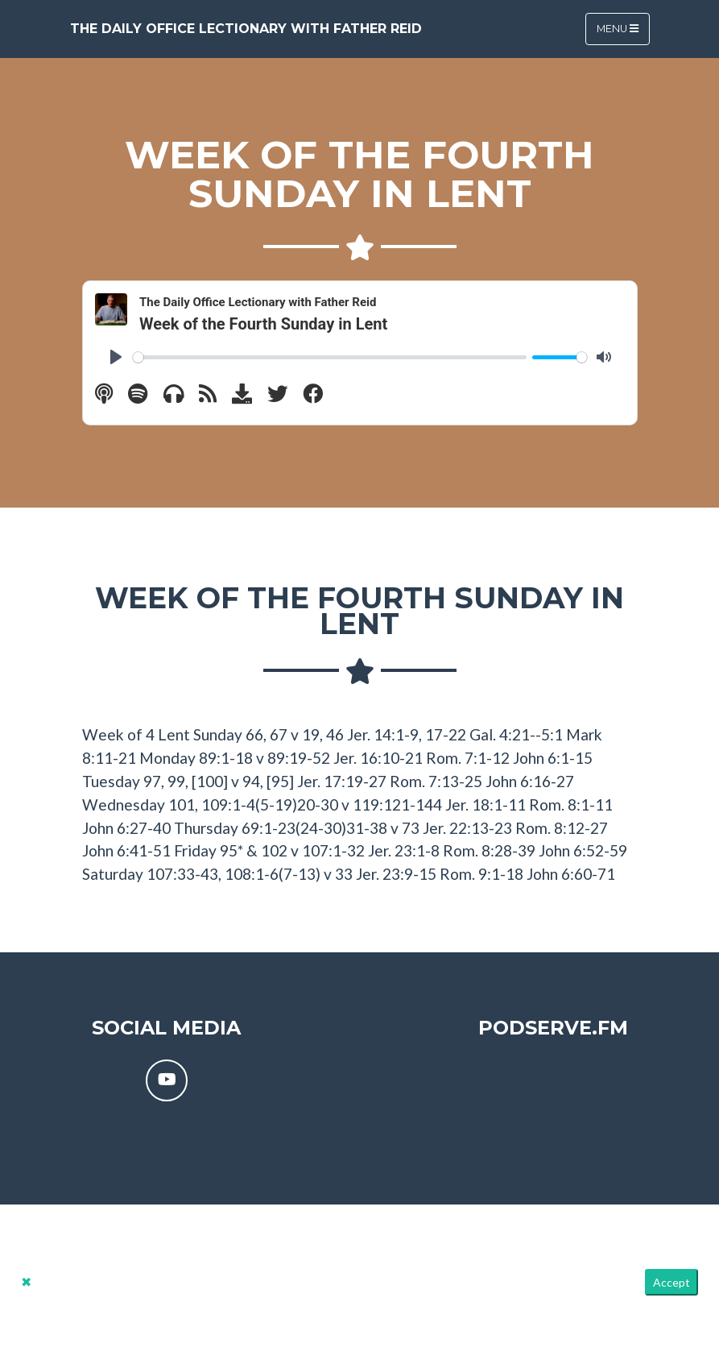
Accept (671, 1282)
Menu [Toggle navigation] (617, 29)
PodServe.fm (553, 1027)
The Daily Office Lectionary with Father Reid (246, 28)
